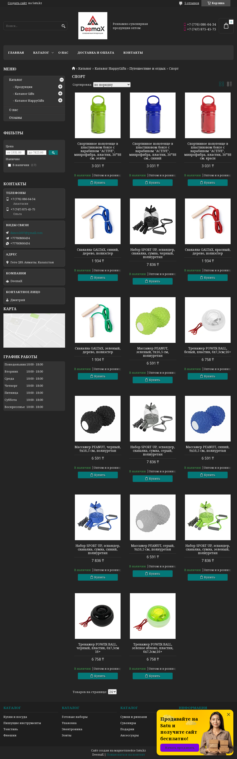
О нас (63, 52)
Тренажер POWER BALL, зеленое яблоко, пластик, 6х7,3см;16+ (152, 648)
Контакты (133, 52)
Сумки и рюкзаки (133, 717)
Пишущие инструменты (22, 723)
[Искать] (63, 26)
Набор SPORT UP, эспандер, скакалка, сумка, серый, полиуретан (152, 450)
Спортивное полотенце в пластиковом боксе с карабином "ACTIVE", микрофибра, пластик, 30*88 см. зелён (97, 151)
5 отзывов (191, 3)
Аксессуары (129, 735)
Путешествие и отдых (147, 68)
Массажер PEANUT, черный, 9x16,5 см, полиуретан (98, 448)
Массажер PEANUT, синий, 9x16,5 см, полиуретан (207, 448)
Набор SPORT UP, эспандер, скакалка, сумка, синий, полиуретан (98, 549)
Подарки (127, 729)
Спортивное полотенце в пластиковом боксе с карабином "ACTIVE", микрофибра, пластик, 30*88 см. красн (207, 151)
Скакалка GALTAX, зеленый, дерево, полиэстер (98, 350)
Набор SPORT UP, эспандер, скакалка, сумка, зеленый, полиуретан (207, 549)
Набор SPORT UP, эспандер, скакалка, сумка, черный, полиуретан (152, 253)
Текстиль (10, 729)
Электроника (72, 729)
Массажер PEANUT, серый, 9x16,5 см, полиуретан (152, 547)
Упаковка (69, 723)
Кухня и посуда (15, 717)
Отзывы (15, 118)
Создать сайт (17, 3)
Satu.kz (141, 750)
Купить (99, 182)
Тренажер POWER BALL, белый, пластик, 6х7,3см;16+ (207, 350)
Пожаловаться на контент (126, 754)
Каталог (41, 52)
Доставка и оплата (95, 52)
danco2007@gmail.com (26, 233)
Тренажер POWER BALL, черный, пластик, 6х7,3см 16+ (97, 648)
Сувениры (128, 723)
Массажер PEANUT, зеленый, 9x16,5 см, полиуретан (152, 351)
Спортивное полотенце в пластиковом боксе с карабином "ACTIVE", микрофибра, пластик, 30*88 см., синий (152, 151)
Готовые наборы (75, 717)
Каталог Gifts (24, 94)
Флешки (9, 735)
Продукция (23, 87)
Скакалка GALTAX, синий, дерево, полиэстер (98, 251)
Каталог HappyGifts (110, 68)
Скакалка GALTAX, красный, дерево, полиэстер (208, 251)
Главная (16, 52)
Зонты (66, 735)
